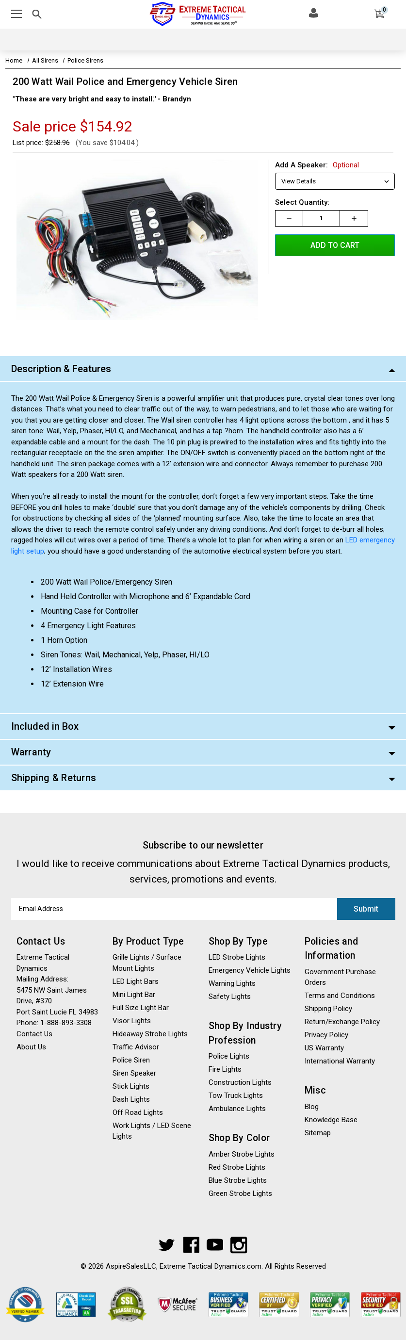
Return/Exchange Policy (342, 1021)
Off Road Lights (138, 1112)
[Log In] (314, 12)
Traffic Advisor (136, 1047)
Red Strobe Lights (237, 1167)
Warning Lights (232, 983)
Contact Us (34, 1034)
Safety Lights (230, 996)
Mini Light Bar (134, 994)
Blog (312, 1106)
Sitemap (318, 1132)
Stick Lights (131, 1086)
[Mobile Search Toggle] (37, 16)
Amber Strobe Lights (242, 1154)
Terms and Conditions (340, 995)
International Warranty (340, 1061)
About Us (31, 1047)
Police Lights (229, 1056)
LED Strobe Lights (237, 957)
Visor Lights (132, 1020)
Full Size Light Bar (141, 1007)
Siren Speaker (134, 1073)
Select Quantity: (302, 202)
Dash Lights (131, 1099)
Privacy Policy (326, 1034)
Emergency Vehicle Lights (250, 970)
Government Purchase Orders (340, 977)
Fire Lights (225, 1069)
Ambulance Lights (237, 1108)
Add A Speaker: (317, 165)
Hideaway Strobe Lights (150, 1034)
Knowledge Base (331, 1119)
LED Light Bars (136, 981)
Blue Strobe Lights (238, 1180)
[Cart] (379, 15)
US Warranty (324, 1048)
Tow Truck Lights (236, 1095)
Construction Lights (240, 1082)
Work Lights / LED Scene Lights (152, 1131)
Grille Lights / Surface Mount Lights (147, 963)
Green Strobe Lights (240, 1193)
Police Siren (131, 1060)
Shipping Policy (328, 1008)
